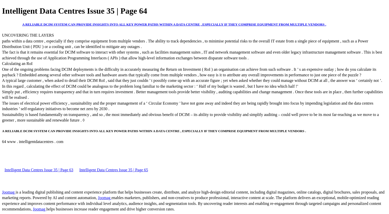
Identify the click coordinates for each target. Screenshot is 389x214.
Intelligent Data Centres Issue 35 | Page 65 (113, 170)
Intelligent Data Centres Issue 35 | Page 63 (39, 170)
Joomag (9, 192)
